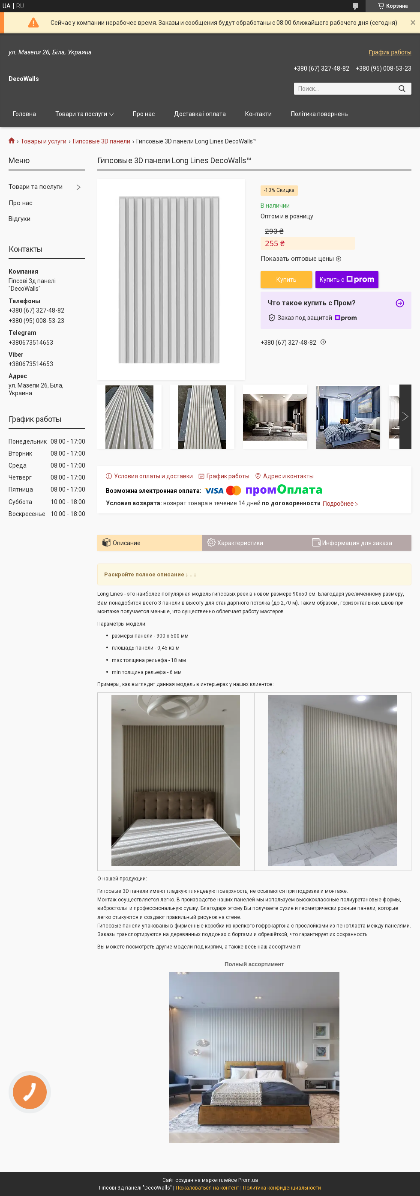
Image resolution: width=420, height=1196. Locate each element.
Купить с (347, 279)
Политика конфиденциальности (282, 1188)
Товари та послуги (81, 113)
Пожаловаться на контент (207, 1188)
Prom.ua (248, 1180)
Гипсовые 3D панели (101, 141)
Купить (286, 279)
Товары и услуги (43, 141)
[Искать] (401, 89)
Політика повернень (319, 113)
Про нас (144, 113)
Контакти (258, 113)
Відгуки (19, 219)
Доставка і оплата (200, 113)
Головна (24, 113)
